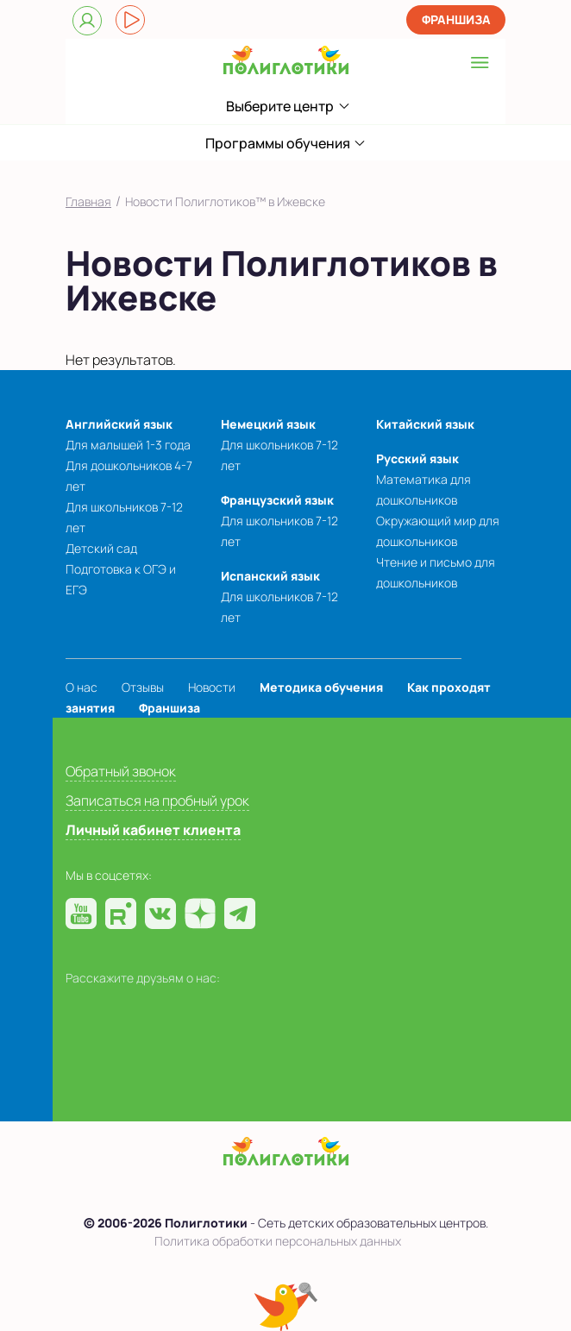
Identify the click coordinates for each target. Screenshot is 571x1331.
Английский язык (119, 424)
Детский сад (101, 548)
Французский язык (277, 500)
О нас (81, 687)
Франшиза (456, 19)
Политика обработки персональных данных (277, 1241)
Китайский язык (425, 424)
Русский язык (417, 458)
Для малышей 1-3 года (128, 444)
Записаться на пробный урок (157, 800)
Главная (88, 201)
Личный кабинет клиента (153, 829)
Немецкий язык (268, 424)
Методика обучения (321, 687)
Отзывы (143, 687)
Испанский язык (270, 576)
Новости (211, 687)
